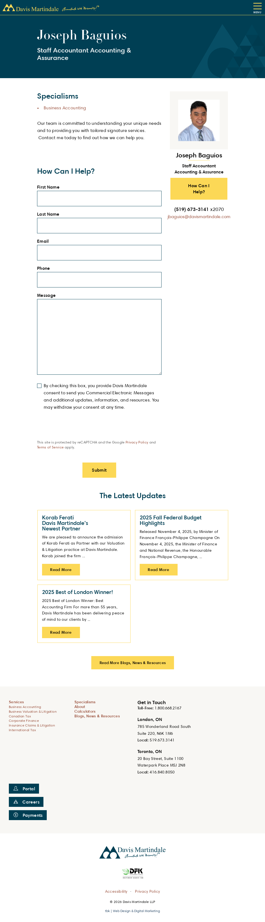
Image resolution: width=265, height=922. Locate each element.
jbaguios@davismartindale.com (199, 216)
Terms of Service (50, 447)
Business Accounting (65, 107)
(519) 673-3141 (199, 209)
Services (16, 701)
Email (44, 241)
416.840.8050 (162, 772)
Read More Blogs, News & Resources (133, 662)
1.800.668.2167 (168, 708)
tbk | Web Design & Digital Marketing (132, 911)
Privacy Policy (137, 442)
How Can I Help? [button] (199, 188)
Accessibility (116, 891)
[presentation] (79, 429)
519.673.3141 (162, 740)
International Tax (22, 730)
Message (48, 295)
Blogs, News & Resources (97, 716)
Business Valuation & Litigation (33, 711)
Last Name (50, 214)
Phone (45, 268)
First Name (50, 187)
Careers (27, 802)
